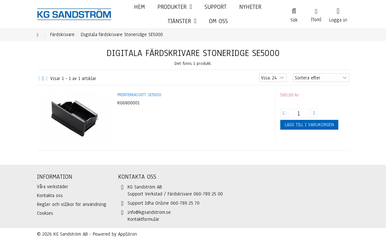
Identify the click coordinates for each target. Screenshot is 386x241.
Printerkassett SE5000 (139, 95)
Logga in (338, 19)
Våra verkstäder (52, 186)
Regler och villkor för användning (71, 204)
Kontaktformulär (143, 219)
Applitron (127, 234)
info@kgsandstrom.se (149, 212)
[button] (182, 21)
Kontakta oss (50, 195)
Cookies (45, 213)
